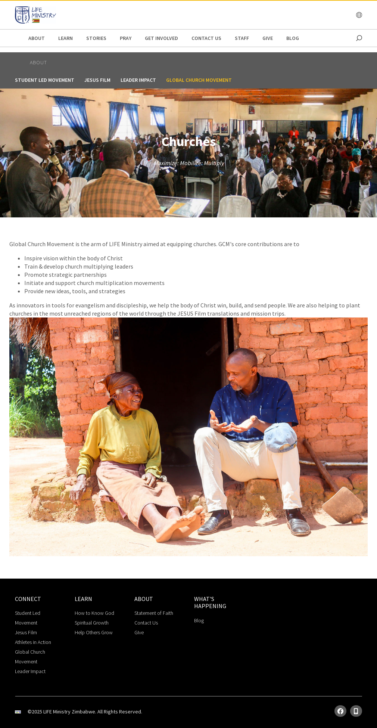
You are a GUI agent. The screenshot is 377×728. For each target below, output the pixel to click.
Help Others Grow (94, 632)
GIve (139, 632)
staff (242, 38)
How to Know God (94, 613)
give (267, 38)
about (36, 38)
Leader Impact (138, 80)
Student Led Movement (44, 80)
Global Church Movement (199, 80)
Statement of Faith (153, 613)
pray (125, 38)
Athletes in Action (33, 642)
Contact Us (206, 38)
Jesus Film (97, 80)
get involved (161, 38)
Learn (65, 38)
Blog (292, 38)
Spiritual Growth (92, 622)
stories (96, 38)
